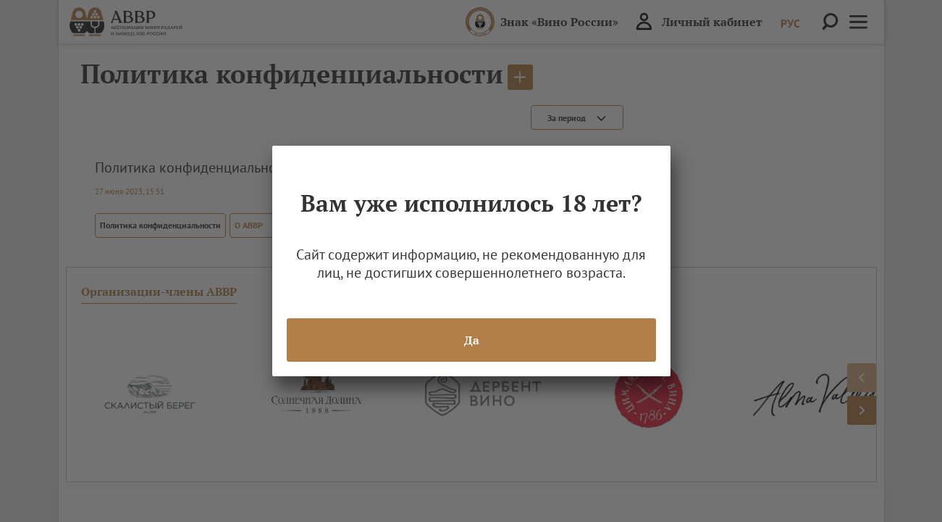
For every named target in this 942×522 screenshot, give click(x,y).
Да (471, 340)
